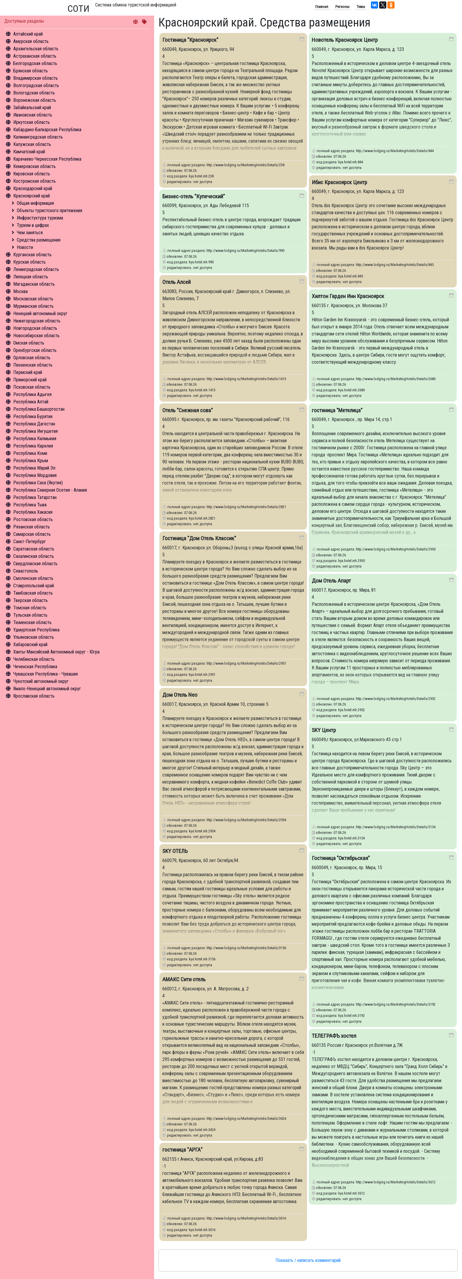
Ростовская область (33, 519)
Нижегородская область (36, 321)
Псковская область (31, 387)
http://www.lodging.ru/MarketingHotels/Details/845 (395, 264)
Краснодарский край (32, 188)
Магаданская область (34, 284)
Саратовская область (33, 549)
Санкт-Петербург (29, 541)
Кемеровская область (34, 166)
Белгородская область (35, 63)
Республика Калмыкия (34, 438)
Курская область (29, 262)
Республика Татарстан (35, 497)
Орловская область (31, 357)
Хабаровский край (30, 644)
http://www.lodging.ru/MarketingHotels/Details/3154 (395, 827)
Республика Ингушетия (35, 431)
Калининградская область (38, 137)
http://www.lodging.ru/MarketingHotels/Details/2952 (395, 698)
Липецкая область (30, 277)
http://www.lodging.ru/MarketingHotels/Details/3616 (246, 1218)
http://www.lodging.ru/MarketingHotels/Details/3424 (246, 1118)
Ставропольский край (33, 585)
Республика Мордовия (35, 475)
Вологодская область (34, 93)
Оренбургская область (35, 350)
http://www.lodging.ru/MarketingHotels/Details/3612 (395, 1182)
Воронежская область (34, 100)
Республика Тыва (30, 505)
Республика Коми (30, 453)
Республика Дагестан (34, 424)
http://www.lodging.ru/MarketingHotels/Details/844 (395, 151)
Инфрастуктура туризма (40, 218)
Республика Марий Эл (34, 468)
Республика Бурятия (32, 416)
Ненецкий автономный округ (40, 313)
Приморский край (30, 379)
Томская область (29, 608)
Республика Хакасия (32, 512)
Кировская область (31, 174)
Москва (20, 291)
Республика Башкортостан (39, 409)
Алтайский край (28, 34)
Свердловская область (35, 563)
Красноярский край (31, 196)
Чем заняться (30, 232)
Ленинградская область (36, 269)
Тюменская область (32, 622)
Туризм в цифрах (33, 225)
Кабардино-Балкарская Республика (47, 129)
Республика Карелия (33, 446)
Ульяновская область (33, 637)
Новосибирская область (36, 335)
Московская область (33, 299)
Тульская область (30, 615)
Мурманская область (33, 306)
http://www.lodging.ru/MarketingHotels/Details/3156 (246, 948)
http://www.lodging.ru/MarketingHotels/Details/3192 (395, 1004)
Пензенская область (32, 365)
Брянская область (30, 71)
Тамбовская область (33, 593)
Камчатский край (29, 151)
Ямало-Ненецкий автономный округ (47, 688)
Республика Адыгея (32, 394)
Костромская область (34, 181)
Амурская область (31, 41)
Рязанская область (31, 527)
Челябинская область (34, 659)
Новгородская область (35, 328)
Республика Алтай (30, 402)
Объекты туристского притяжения (49, 210)
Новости (25, 247)
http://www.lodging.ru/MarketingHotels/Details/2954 (246, 820)
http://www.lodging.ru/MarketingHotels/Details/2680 (395, 379)
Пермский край (27, 372)
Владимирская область (35, 78)
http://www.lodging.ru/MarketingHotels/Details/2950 (395, 549)
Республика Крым (30, 460)
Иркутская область (31, 122)
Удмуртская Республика (36, 630)
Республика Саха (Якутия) (38, 482)
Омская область (28, 343)
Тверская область (30, 600)
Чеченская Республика (35, 666)
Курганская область (32, 254)
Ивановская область (32, 115)
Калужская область (32, 144)
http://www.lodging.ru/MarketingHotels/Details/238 (245, 165)
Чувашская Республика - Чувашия (45, 674)
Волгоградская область (36, 85)
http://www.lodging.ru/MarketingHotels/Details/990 (245, 250)
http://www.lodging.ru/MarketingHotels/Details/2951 (246, 663)
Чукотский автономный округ (41, 681)
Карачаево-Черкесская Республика (47, 159)
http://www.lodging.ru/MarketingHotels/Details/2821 (246, 507)
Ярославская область (34, 696)
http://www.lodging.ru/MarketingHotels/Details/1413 (246, 379)
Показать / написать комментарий (308, 1260)
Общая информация (35, 203)
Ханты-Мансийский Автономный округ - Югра (56, 652)
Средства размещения (38, 240)
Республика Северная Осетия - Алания (50, 490)
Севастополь (25, 571)
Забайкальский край (32, 107)
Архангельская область (35, 48)
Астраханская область (34, 56)
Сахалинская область (33, 556)
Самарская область (32, 534)
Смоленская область (33, 578)
